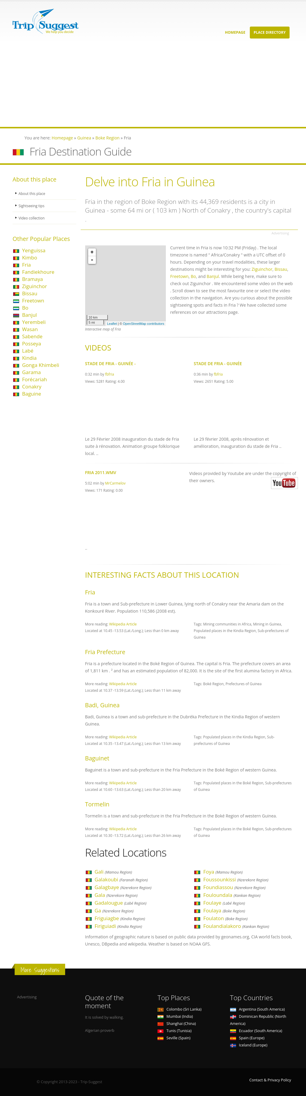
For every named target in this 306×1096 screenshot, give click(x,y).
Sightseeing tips (32, 205)
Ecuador (256, 1030)
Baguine (31, 393)
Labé (27, 350)
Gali (113, 871)
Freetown (33, 300)
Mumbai (175, 1016)
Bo (25, 307)
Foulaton (225, 918)
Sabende (32, 336)
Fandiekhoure (38, 271)
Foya (223, 871)
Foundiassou (234, 887)
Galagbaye (123, 887)
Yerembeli (34, 322)
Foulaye (224, 902)
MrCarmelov (115, 483)
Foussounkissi (235, 879)
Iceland (248, 1045)
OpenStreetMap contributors (143, 323)
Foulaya (224, 910)
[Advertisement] (153, 85)
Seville (173, 1037)
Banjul (29, 314)
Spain (247, 1037)
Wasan (30, 329)
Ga (114, 910)
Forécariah (34, 379)
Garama (31, 372)
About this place (33, 193)
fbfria (109, 374)
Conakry (31, 386)
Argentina (257, 1009)
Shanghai (176, 1023)
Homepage (235, 32)
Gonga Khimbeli (40, 365)
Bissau (29, 293)
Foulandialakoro (236, 926)
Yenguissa (33, 250)
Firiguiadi (118, 926)
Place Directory (270, 32)
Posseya (31, 343)
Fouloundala (231, 894)
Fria (26, 264)
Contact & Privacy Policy (270, 1080)
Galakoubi (121, 879)
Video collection (32, 217)
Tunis (174, 1030)
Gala (116, 894)
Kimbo (29, 257)
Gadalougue (121, 902)
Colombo (179, 1009)
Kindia (29, 357)
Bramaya (32, 279)
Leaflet (112, 323)
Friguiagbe (120, 918)
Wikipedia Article (123, 624)
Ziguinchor (34, 286)
